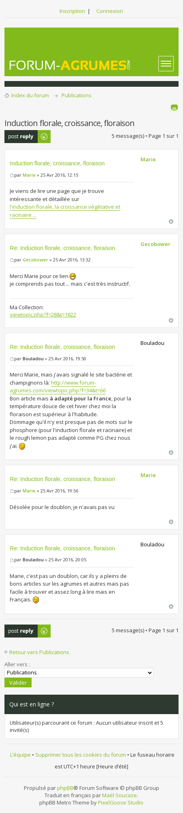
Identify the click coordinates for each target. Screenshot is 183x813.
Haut (171, 221)
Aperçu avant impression (174, 107)
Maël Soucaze (119, 795)
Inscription (72, 11)
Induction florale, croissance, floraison (57, 163)
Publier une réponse (27, 136)
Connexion (109, 11)
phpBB (65, 788)
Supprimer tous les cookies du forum (80, 754)
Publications (77, 95)
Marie (29, 175)
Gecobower (35, 260)
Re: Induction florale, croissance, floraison (62, 248)
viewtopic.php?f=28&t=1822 (43, 314)
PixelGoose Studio (120, 802)
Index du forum (30, 95)
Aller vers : (17, 664)
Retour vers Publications (39, 652)
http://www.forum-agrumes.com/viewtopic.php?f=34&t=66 (58, 386)
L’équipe (20, 754)
